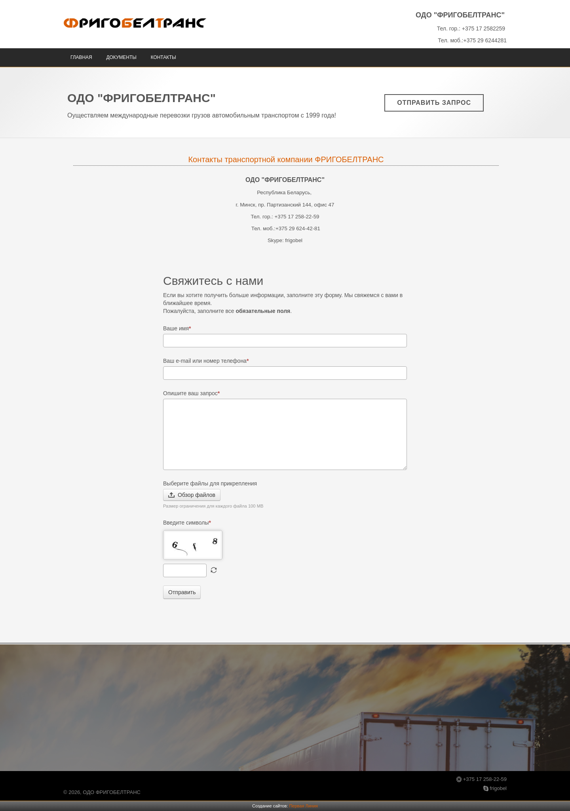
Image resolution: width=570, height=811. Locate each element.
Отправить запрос (434, 102)
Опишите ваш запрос (191, 393)
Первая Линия (303, 805)
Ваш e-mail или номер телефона (206, 361)
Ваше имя (177, 328)
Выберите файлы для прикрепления (210, 483)
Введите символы (187, 522)
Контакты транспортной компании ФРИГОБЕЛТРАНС (286, 159)
